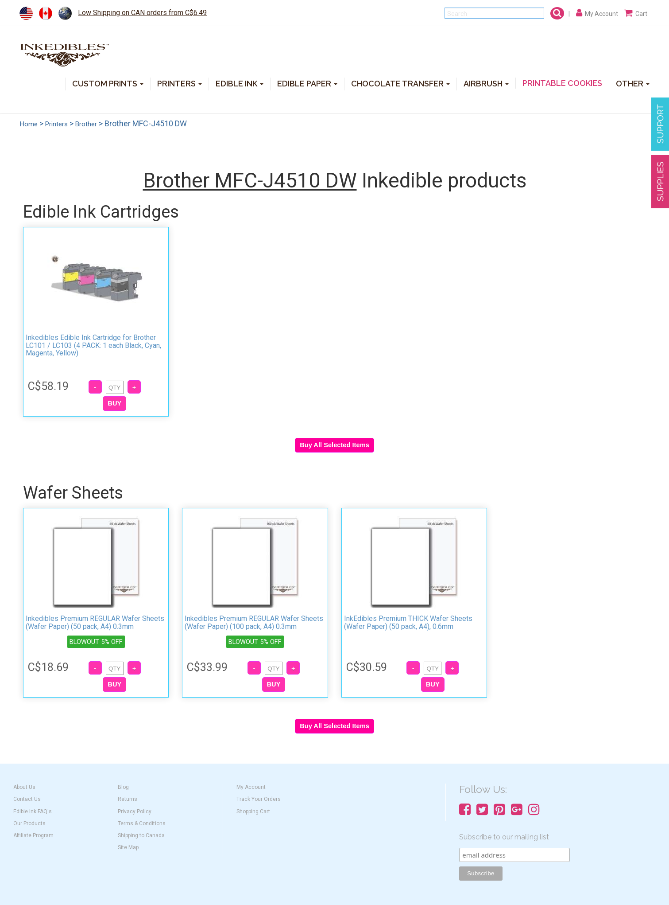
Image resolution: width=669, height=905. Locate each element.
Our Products (29, 823)
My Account (251, 787)
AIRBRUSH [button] (486, 83)
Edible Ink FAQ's (32, 811)
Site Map (128, 847)
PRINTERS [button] (179, 83)
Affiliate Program (33, 835)
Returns (127, 799)
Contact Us (27, 799)
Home (29, 124)
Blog (123, 787)
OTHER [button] (633, 83)
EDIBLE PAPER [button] (307, 83)
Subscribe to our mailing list (504, 837)
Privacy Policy (134, 811)
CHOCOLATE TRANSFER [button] (400, 83)
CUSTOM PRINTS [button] (107, 83)
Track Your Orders (258, 799)
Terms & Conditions (142, 823)
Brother (86, 124)
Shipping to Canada (141, 835)
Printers (56, 124)
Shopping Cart (253, 811)
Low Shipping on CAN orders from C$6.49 (142, 12)
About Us (24, 787)
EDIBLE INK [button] (239, 83)
